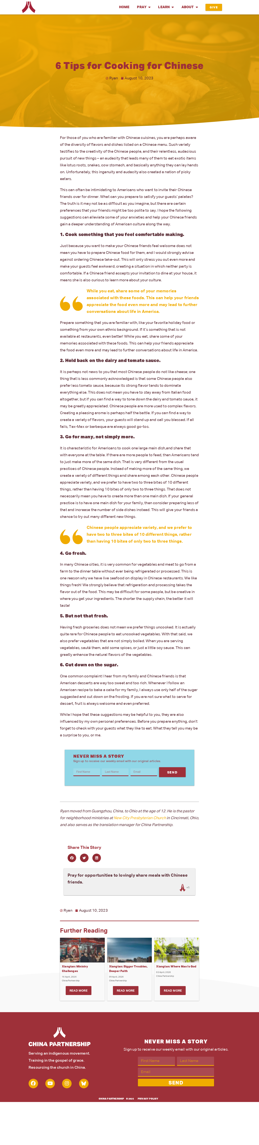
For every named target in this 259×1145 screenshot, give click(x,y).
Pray (143, 7)
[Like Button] (182, 888)
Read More (79, 990)
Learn (166, 7)
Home (124, 7)
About (189, 7)
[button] (72, 858)
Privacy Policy (148, 1099)
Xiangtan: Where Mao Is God (176, 966)
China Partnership (111, 1099)
